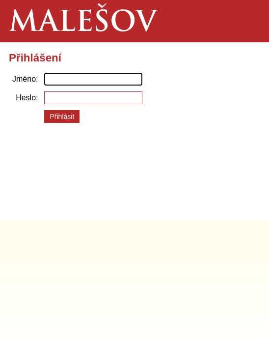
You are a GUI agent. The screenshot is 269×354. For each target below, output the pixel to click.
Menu (247, 21)
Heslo (26, 97)
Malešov (83, 24)
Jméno (24, 79)
